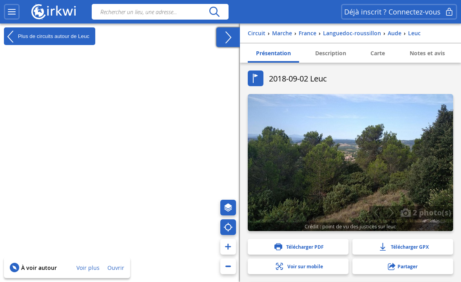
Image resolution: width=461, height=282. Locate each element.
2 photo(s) (425, 212)
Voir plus (88, 267)
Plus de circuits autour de (46, 36)
